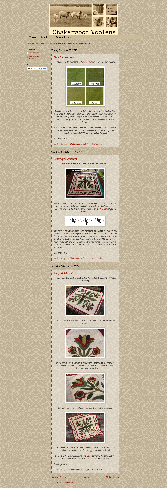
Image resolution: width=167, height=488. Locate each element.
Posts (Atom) (67, 483)
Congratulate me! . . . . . (66, 273)
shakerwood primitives (34, 58)
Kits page (104, 209)
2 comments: (97, 144)
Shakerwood (34, 53)
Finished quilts (63, 37)
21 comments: (97, 469)
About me (46, 37)
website (87, 62)
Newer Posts (58, 477)
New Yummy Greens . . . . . (68, 57)
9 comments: (96, 258)
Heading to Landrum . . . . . (68, 159)
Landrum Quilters (61, 233)
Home (32, 37)
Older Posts (112, 477)
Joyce (88, 164)
